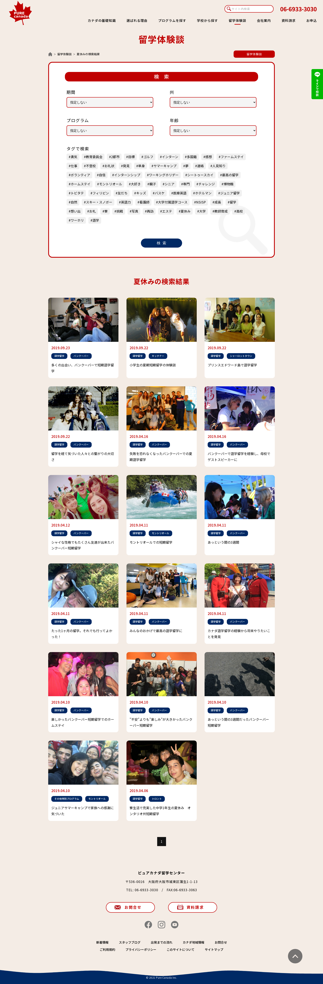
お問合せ (133, 907)
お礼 (92, 211)
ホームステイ (80, 183)
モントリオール (110, 183)
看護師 (144, 202)
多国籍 (192, 156)
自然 (74, 202)
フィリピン (100, 192)
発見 (126, 165)
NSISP (201, 202)
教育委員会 (94, 156)
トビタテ (77, 192)
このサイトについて (180, 949)
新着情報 (102, 942)
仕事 (74, 165)
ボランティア (80, 174)
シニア (169, 183)
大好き (136, 183)
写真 (135, 211)
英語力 (126, 202)
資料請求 (289, 20)
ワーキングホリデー (164, 174)
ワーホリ (77, 220)
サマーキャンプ (165, 165)
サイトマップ (214, 949)
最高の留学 (230, 174)
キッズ (141, 192)
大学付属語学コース (172, 202)
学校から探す (207, 20)
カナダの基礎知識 (102, 20)
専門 (186, 183)
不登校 (91, 165)
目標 (131, 156)
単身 (141, 165)
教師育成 (221, 211)
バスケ (160, 192)
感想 (208, 156)
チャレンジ (206, 183)
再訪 (150, 211)
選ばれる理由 (136, 20)
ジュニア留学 (230, 192)
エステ (167, 211)
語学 (95, 220)
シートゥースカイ (200, 174)
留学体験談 (64, 54)
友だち (123, 192)
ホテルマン (203, 192)
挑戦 (119, 211)
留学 (233, 202)
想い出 (76, 211)
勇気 (74, 156)
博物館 (228, 183)
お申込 (311, 20)
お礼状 (109, 165)
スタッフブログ (129, 942)
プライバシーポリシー (140, 949)
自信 (102, 174)
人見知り (219, 165)
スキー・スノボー (99, 202)
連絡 (200, 165)
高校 (239, 211)
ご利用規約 (107, 949)
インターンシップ (127, 174)
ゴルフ (148, 156)
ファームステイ (232, 156)
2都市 (115, 156)
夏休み (186, 211)
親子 (152, 183)
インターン (170, 156)
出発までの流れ (161, 942)
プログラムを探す (172, 20)
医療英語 (179, 192)
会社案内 (264, 20)
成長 (217, 202)
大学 (202, 211)
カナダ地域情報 (193, 942)
